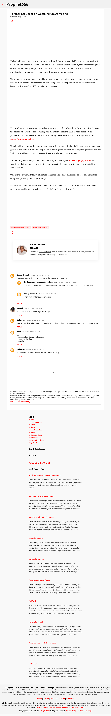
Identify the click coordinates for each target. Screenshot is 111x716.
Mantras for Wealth (36, 622)
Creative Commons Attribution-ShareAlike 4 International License (59, 707)
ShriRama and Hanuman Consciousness (40, 282)
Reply (19, 303)
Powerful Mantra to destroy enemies (42, 643)
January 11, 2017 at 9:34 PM (35, 320)
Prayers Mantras (35, 422)
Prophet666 (17, 4)
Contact (80, 711)
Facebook (53, 699)
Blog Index (33, 443)
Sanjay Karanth (23, 275)
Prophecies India (35, 438)
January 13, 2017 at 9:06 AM (35, 349)
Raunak (20, 308)
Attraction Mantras (36, 538)
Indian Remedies (35, 430)
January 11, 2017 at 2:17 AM (33, 308)
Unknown (21, 320)
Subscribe (70, 699)
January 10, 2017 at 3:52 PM (40, 275)
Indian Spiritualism (36, 440)
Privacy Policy (71, 711)
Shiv (19, 332)
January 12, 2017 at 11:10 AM (67, 282)
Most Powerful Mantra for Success (41, 517)
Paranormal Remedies (40, 227)
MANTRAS (33, 664)
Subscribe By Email (39, 463)
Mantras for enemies (36, 559)
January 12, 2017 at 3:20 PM (30, 332)
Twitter (46, 699)
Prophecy (32, 432)
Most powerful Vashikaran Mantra (41, 496)
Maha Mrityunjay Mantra (80, 160)
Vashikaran (33, 427)
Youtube (62, 699)
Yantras (32, 425)
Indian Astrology (35, 435)
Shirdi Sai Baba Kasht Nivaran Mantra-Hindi (45, 475)
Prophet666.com (45, 251)
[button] (11, 21)
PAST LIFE (32, 601)
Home (31, 420)
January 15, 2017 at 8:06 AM (47, 293)
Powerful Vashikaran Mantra (39, 580)
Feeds (39, 699)
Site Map (87, 711)
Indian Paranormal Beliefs (22, 139)
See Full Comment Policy (20, 402)
